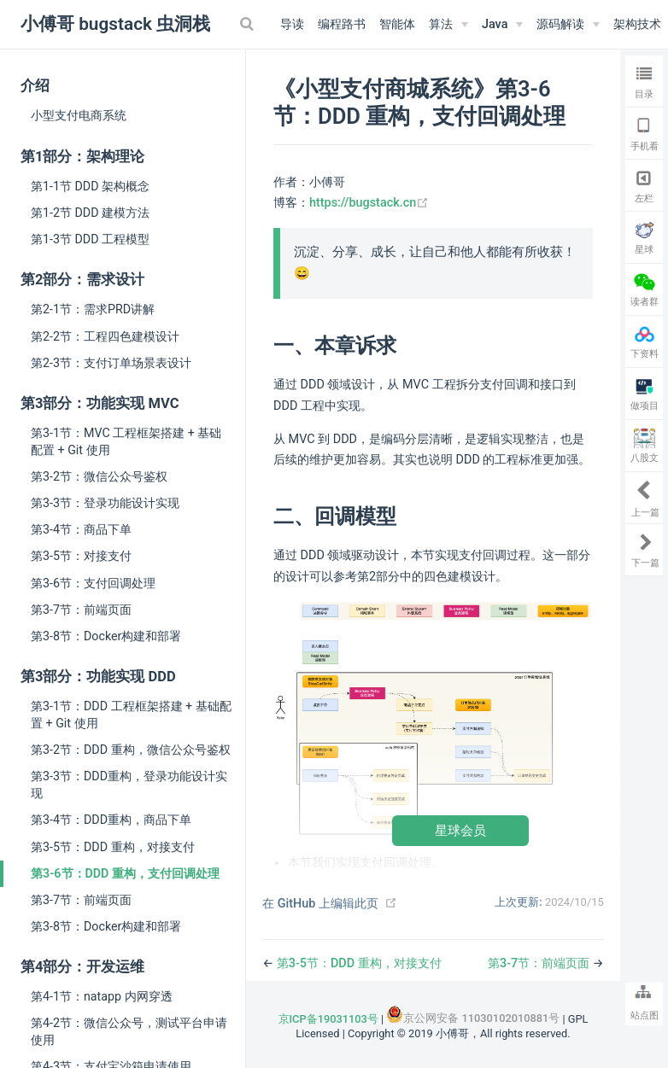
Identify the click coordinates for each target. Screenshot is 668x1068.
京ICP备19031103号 (328, 1019)
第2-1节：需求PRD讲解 (93, 309)
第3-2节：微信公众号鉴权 (99, 476)
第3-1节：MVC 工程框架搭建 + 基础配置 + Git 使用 (126, 441)
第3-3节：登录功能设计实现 (105, 503)
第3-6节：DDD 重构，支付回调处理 (125, 873)
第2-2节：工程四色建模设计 (105, 336)
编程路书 (342, 24)
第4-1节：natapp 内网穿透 (102, 996)
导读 (292, 24)
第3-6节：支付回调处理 (93, 583)
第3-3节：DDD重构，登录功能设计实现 (129, 784)
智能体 (397, 24)
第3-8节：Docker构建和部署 (106, 636)
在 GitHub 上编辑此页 (320, 903)
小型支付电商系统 (78, 115)
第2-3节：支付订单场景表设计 (111, 363)
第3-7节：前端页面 (81, 609)
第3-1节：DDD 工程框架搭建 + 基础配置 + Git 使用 (131, 714)
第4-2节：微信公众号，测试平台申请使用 (129, 1031)
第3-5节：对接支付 (81, 556)
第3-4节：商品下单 (81, 529)
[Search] (249, 23)
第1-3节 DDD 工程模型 (90, 239)
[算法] (448, 24)
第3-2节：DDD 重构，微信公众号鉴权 (131, 749)
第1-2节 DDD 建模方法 (90, 212)
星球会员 (460, 830)
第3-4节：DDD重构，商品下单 (111, 819)
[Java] (502, 24)
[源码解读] (568, 24)
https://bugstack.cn (369, 203)
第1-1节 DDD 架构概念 (90, 186)
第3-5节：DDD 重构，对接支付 (113, 847)
